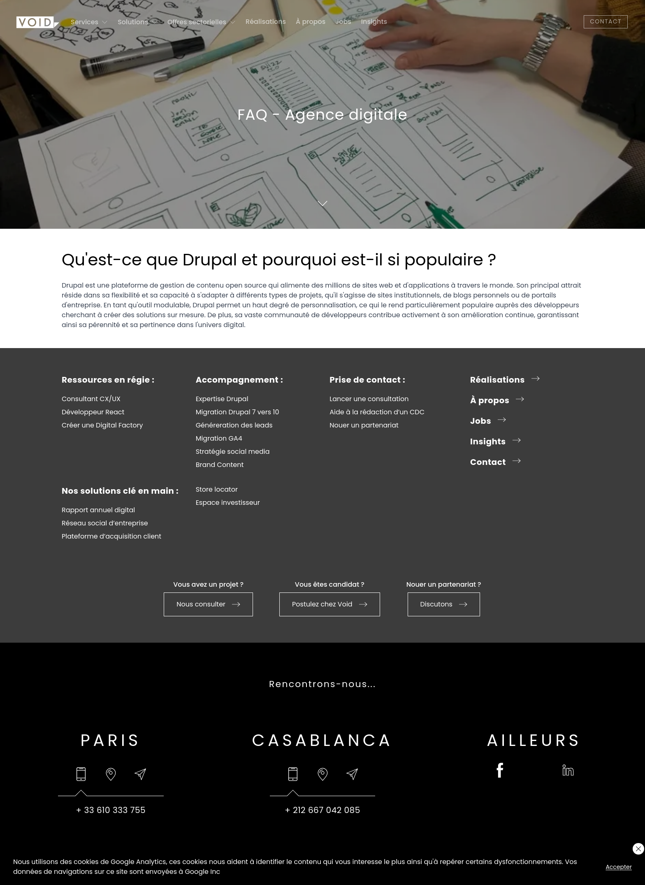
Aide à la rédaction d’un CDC (377, 412)
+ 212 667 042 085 (322, 810)
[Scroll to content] (322, 203)
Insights (374, 21)
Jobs (343, 21)
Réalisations (266, 21)
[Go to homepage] (38, 21)
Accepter (619, 867)
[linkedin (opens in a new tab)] (568, 770)
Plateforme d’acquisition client (111, 536)
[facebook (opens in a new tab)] (500, 770)
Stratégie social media (233, 452)
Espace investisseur (228, 503)
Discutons (443, 604)
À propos (310, 21)
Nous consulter (208, 604)
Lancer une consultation (368, 399)
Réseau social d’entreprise (105, 523)
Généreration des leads (234, 425)
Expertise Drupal (222, 399)
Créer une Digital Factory (102, 425)
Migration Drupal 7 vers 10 (237, 412)
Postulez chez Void (329, 604)
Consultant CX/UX (91, 399)
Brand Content (220, 465)
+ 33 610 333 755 (111, 810)
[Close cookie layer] (638, 849)
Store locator (217, 489)
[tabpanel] (111, 810)
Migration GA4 (219, 438)
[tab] (81, 774)
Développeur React (93, 412)
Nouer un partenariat (364, 425)
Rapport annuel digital (98, 510)
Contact (606, 21)
